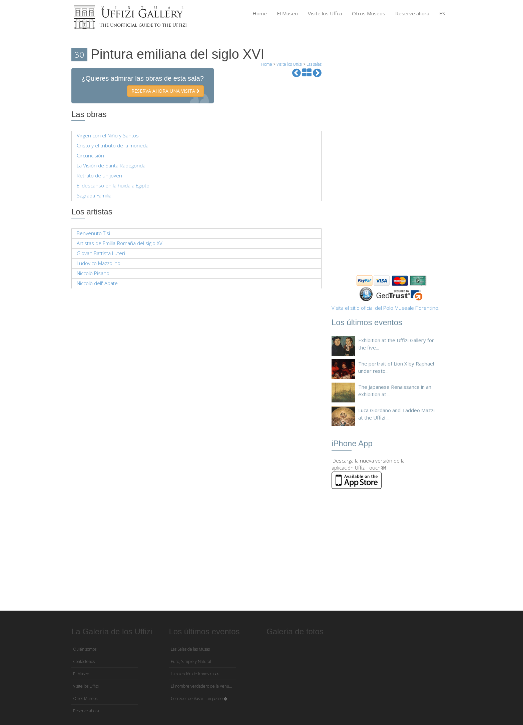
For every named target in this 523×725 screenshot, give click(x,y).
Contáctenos (84, 661)
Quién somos (84, 649)
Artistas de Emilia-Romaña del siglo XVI (120, 243)
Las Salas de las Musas (190, 649)
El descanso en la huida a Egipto (113, 185)
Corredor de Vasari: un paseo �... (200, 698)
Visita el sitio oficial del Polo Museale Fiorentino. (386, 307)
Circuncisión (90, 155)
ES (442, 13)
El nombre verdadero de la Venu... (201, 686)
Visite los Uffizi (325, 13)
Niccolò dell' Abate (97, 283)
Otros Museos (368, 13)
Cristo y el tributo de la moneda (112, 145)
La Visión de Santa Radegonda (111, 165)
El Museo (287, 13)
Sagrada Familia (94, 195)
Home (259, 13)
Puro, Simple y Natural (191, 661)
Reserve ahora (412, 13)
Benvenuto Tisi (93, 233)
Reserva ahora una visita (165, 91)
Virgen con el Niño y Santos (108, 135)
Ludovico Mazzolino (98, 263)
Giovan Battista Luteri (101, 253)
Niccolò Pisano (93, 273)
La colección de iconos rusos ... (197, 674)
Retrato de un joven (99, 175)
